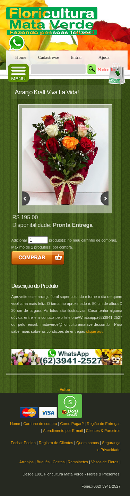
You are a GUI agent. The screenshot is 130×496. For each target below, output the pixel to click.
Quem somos (87, 443)
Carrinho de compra (40, 424)
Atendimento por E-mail (63, 430)
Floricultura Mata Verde (54, 25)
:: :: (65, 389)
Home (20, 57)
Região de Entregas (103, 424)
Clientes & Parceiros (103, 430)
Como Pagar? (72, 424)
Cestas (58, 462)
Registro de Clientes (56, 443)
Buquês (43, 462)
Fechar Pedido (23, 443)
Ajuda (104, 57)
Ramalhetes (78, 462)
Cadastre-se (48, 57)
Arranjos (26, 462)
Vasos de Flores (105, 462)
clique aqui (95, 331)
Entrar (76, 57)
